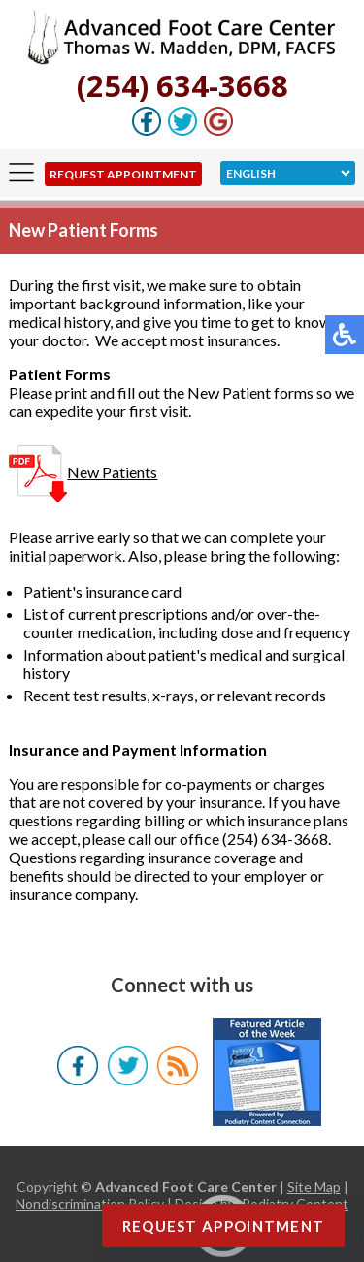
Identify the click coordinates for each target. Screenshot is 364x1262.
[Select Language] (287, 173)
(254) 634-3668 (182, 85)
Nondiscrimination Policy (90, 1203)
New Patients (83, 472)
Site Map (314, 1187)
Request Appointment (123, 174)
